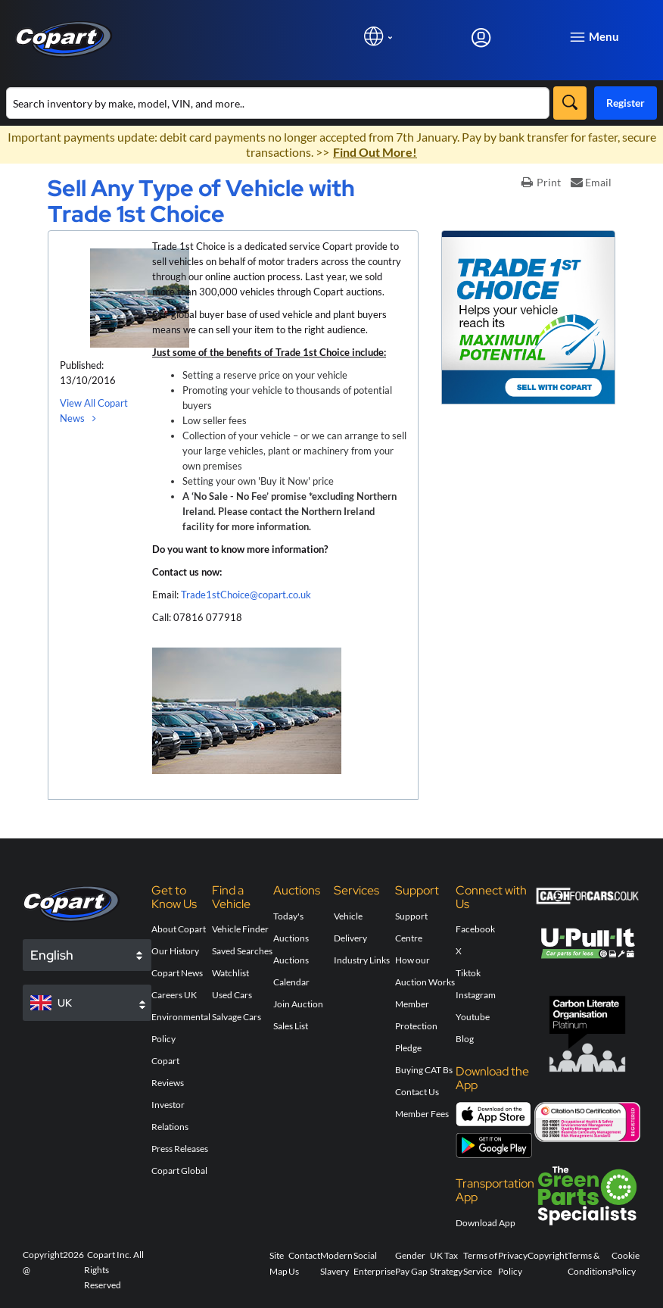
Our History (175, 951)
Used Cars (232, 995)
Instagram (476, 995)
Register (625, 102)
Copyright (548, 1255)
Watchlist (230, 973)
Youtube (473, 1016)
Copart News (177, 973)
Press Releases (179, 1148)
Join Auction (298, 1004)
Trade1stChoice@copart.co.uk (246, 594)
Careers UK (174, 995)
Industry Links (362, 960)
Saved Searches (242, 951)
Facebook (475, 929)
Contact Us (417, 1091)
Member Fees (422, 1113)
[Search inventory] (277, 103)
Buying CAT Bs (424, 1069)
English (51, 955)
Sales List (290, 1026)
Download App (485, 1222)
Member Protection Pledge (416, 1026)
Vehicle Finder (240, 929)
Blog (465, 1038)
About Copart (178, 929)
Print (541, 182)
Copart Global (179, 1170)
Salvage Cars (236, 1016)
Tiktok (468, 973)
